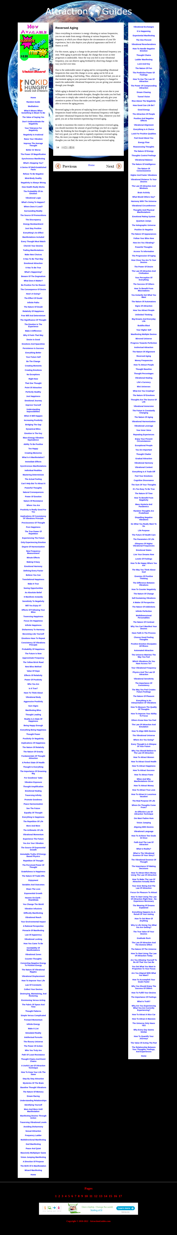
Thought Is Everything (33, 767)
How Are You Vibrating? (143, 243)
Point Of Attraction (33, 387)
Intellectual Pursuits (33, 1037)
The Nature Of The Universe (143, 949)
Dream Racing (33, 1096)
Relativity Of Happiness (33, 311)
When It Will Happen (33, 416)
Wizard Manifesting (33, 1170)
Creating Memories (33, 453)
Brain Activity (144, 192)
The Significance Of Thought (33, 320)
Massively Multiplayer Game (33, 1153)
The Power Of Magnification (33, 154)
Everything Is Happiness (33, 817)
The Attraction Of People (144, 114)
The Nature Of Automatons (144, 301)
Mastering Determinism (33, 475)
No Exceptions (33, 374)
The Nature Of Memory (33, 1092)
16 (115, 1196)
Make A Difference (33, 331)
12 (95, 1196)
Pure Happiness (33, 527)
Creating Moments (33, 366)
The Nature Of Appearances (143, 234)
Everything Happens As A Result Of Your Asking (143, 913)
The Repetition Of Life (33, 821)
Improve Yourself (33, 405)
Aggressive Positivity (33, 701)
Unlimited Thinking (143, 315)
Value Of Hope (33, 671)
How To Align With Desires (144, 731)
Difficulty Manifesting (33, 913)
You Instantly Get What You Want (143, 296)
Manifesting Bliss (33, 710)
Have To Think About (33, 693)
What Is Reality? (143, 849)
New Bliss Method (33, 667)
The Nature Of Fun (143, 68)
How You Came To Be (33, 943)
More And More (33, 826)
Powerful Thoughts (33, 488)
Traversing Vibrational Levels (33, 1122)
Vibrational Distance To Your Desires (144, 180)
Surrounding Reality (33, 211)
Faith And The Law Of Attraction (143, 843)
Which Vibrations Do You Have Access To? (143, 662)
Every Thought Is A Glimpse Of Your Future (143, 745)
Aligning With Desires (144, 827)
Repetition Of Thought (33, 861)
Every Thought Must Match (33, 241)
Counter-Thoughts (33, 959)
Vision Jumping (144, 823)
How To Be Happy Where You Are (143, 564)
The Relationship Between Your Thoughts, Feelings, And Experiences (144, 1049)
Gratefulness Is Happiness (33, 871)
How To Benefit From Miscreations (143, 289)
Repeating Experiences (143, 434)
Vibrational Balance (144, 160)
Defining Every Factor (33, 571)
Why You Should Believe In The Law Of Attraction (143, 752)
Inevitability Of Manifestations (33, 949)
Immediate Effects (33, 462)
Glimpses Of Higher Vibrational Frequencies (143, 544)
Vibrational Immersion (144, 406)
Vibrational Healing (143, 378)
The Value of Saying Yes (33, 117)
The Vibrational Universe (144, 735)
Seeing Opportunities (33, 588)
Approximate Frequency (33, 658)
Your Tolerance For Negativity (33, 129)
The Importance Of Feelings (143, 997)
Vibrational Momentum (33, 834)
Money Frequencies (144, 360)
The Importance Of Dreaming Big (33, 772)
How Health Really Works (33, 187)
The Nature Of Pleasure (143, 696)
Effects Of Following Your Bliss (33, 611)
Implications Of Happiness (33, 743)
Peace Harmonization (33, 804)
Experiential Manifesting (144, 35)
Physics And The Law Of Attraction (144, 673)
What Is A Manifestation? (33, 457)
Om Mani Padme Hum (144, 818)
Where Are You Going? (143, 740)
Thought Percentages (143, 373)
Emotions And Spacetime (33, 344)
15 (110, 1196)
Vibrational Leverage (143, 426)
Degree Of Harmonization (33, 547)
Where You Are (33, 505)
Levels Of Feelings (143, 559)
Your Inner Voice (143, 430)
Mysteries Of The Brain (33, 1083)
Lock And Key (143, 64)
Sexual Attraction (33, 1131)
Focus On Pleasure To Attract (143, 892)
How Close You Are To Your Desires (143, 261)
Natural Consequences (33, 492)
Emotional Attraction (33, 263)
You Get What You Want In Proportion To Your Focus (144, 967)
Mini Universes (144, 387)
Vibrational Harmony (143, 463)
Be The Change (33, 361)
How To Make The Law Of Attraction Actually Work (143, 880)
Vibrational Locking (33, 939)
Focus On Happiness (33, 621)
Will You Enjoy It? (33, 605)
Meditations (33, 106)
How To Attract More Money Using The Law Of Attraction (144, 874)
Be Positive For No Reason (33, 285)
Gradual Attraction (143, 458)
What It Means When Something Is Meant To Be (33, 112)
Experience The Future (33, 839)
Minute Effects (33, 558)
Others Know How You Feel (143, 720)
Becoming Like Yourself (33, 634)
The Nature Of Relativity (33, 747)
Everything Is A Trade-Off (143, 472)
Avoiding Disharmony (33, 1127)
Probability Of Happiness (33, 649)
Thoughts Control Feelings (144, 155)
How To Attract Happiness (144, 766)
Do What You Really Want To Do (144, 525)
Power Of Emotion (33, 496)
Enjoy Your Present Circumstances (143, 440)
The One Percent (143, 40)
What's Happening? (33, 272)
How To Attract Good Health (143, 762)
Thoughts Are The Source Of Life (144, 401)
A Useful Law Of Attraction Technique (33, 1067)
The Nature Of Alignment (144, 352)
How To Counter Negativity (144, 589)
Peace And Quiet (33, 1148)
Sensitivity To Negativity (33, 601)
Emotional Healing (33, 791)
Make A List (33, 1028)
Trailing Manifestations (33, 250)
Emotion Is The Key (33, 433)
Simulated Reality (33, 1033)
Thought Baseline (144, 369)
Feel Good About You (143, 138)
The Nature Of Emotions (144, 395)
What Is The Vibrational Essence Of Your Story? (144, 854)
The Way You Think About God (143, 571)
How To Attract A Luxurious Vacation (143, 795)
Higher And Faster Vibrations (144, 175)
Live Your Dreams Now (143, 554)
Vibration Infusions (33, 909)
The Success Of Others (143, 284)
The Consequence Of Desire (33, 289)
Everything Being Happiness (33, 730)
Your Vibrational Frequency (143, 668)
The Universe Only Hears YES (143, 1024)
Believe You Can (33, 575)
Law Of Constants (33, 985)
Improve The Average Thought (33, 144)
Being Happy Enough (33, 725)
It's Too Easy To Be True (144, 489)
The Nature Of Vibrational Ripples (33, 971)
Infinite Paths (33, 302)
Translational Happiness (33, 579)
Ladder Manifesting (143, 59)
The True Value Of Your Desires (143, 933)
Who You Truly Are (33, 1050)
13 (100, 1196)
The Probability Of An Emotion (33, 192)
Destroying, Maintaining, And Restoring (33, 995)
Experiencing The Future (33, 538)
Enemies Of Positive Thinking (144, 577)
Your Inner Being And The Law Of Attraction (143, 887)
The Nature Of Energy (144, 151)
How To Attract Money (144, 785)
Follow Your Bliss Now (144, 238)
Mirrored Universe (144, 339)
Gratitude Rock (144, 938)
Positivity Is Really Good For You (33, 511)
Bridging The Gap (33, 425)
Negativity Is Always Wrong (33, 183)
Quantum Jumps (143, 221)
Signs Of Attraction (143, 306)
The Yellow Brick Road (33, 662)
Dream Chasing (144, 92)
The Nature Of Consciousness (144, 169)
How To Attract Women (143, 757)
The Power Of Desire (143, 267)
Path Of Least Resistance (33, 1055)
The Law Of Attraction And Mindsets (144, 187)
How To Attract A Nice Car (143, 1014)
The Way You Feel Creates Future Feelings (143, 691)
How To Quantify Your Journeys (144, 1037)
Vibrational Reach (33, 917)
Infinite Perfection (144, 611)
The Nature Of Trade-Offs (33, 876)
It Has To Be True (33, 268)
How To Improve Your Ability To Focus (144, 715)
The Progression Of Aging (144, 256)
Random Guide (33, 102)
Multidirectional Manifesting (33, 1140)
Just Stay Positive (33, 228)
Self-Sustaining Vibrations (144, 598)
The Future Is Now (33, 653)
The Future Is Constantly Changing (144, 411)
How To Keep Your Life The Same (33, 1073)
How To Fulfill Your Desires (143, 993)
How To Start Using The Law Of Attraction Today (144, 954)
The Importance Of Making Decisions (144, 867)
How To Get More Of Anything (144, 919)
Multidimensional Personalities (144, 616)
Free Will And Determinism (33, 316)
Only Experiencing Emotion (33, 542)
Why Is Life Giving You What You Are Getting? (144, 926)
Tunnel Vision (144, 97)
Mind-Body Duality (33, 178)
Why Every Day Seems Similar (144, 1031)
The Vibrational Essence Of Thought (143, 861)
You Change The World (33, 904)
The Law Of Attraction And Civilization (144, 272)
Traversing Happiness (33, 616)
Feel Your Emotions (144, 476)
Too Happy (33, 449)
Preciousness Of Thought (33, 523)
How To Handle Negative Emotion (144, 50)
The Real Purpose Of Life (143, 801)
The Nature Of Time (144, 493)
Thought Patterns (33, 1011)
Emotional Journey (33, 401)
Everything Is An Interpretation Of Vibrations (143, 701)
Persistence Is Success (33, 348)
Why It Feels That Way (33, 335)
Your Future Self (33, 357)
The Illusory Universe (33, 1042)
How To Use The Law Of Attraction (143, 80)
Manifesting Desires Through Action (33, 1117)
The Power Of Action (33, 1046)
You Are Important (144, 450)
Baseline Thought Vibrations (33, 1087)
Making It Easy (33, 562)
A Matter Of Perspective (143, 602)
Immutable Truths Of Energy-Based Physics (33, 855)
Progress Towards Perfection (143, 343)
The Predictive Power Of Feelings (144, 74)
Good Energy (144, 110)
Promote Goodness (33, 800)
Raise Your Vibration (33, 139)
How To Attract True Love (143, 790)
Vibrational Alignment (144, 125)
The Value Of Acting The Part (144, 1043)
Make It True (33, 584)
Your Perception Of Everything (143, 278)
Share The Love (33, 889)
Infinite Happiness (33, 625)
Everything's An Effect (33, 233)
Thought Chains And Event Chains (33, 1060)
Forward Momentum (33, 1020)
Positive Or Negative (143, 230)
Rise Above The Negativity (144, 101)
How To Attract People (144, 365)
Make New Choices (33, 254)
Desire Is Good (33, 339)
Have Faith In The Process (144, 633)
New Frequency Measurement (33, 552)
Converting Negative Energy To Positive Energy (33, 964)
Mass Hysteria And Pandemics (143, 505)
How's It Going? (33, 294)
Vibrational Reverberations (144, 44)
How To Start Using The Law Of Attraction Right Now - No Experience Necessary (144, 899)
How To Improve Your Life (33, 980)
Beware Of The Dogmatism (33, 276)
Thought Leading (33, 715)
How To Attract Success (144, 770)
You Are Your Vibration (33, 843)
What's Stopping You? (33, 163)
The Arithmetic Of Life (33, 830)
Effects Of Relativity (33, 675)
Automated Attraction (144, 650)
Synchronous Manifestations (33, 466)
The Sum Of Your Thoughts (143, 485)
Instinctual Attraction (143, 347)
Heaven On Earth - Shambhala (33, 899)
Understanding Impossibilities (33, 410)
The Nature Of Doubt (33, 307)
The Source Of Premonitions (33, 215)
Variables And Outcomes (33, 885)
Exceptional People (143, 445)
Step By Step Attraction (33, 1079)
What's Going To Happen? (33, 202)
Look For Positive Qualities (143, 134)
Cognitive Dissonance (144, 480)
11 (91, 1196)
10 (86, 1196)
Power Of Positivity (33, 680)
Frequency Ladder (33, 1135)
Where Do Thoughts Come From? (144, 806)
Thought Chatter (143, 454)
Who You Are (33, 684)
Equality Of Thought (33, 813)
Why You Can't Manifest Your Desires (144, 627)
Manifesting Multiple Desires (144, 334)
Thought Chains (143, 55)
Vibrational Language (143, 831)
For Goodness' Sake (33, 778)
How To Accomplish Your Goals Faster (143, 981)
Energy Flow (143, 142)
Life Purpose (144, 530)
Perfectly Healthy (33, 392)
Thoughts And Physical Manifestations (143, 211)
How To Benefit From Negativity (143, 499)
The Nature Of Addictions (143, 607)
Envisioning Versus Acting (33, 1000)
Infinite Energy (33, 1024)
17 (120, 1196)
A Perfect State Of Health (33, 762)
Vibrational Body (33, 697)
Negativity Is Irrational (33, 135)
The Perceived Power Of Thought (33, 866)
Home (91, 165)
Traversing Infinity (33, 795)
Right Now (33, 379)
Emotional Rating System (143, 216)
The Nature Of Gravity (33, 752)
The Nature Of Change (144, 594)
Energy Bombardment (33, 224)
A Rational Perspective (33, 926)
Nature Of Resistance (33, 501)
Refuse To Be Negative (33, 174)
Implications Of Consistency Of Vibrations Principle (33, 517)
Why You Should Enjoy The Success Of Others (143, 987)
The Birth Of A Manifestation (33, 1166)
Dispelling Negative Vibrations (143, 518)
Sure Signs (33, 706)
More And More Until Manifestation (33, 1110)
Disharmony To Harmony (33, 629)
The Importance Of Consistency (143, 684)
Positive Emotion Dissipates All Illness (144, 645)
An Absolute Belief (33, 592)
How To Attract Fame (143, 775)
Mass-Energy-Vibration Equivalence (33, 439)
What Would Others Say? (143, 197)
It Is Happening (144, 31)
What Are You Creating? (143, 391)
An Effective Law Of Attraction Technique (143, 813)
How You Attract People (143, 310)
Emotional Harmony (33, 566)
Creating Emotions (33, 370)
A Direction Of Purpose (33, 1161)
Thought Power (33, 734)
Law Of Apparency (33, 935)
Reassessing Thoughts (143, 147)
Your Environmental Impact (33, 922)
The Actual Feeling (33, 479)
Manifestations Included (33, 237)
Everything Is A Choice (143, 129)
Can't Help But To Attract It (33, 483)
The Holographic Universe (143, 225)
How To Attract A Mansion (143, 1019)
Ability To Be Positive (33, 444)
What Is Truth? (143, 1001)
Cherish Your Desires (33, 246)
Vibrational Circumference (144, 206)
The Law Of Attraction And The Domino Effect (144, 943)
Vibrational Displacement (33, 976)
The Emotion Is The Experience (33, 325)
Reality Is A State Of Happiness (33, 720)
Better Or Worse (33, 150)
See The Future (33, 808)
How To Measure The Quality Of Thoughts (144, 708)
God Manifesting (33, 1144)
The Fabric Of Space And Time (33, 1005)
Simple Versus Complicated (33, 1015)
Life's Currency (144, 382)
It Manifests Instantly (33, 597)
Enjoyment (33, 880)
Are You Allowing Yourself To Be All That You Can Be (144, 961)
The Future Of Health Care (143, 535)
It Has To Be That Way (33, 259)
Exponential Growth (33, 893)
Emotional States (144, 550)
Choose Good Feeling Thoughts (144, 638)
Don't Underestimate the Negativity (33, 122)
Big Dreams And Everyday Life (144, 320)
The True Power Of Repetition (33, 532)
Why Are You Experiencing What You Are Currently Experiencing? (144, 1008)
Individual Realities (33, 470)
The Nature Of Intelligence (143, 164)
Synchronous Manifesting (33, 159)
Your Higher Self (143, 330)
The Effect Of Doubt (33, 298)
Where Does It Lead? (33, 206)
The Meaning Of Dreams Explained (144, 906)
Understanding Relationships (33, 1100)
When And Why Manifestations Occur (143, 780)
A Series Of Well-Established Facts (33, 168)
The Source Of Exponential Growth (33, 848)
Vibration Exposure (33, 782)
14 (105, 1196)
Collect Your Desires (33, 989)
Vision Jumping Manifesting (33, 1157)
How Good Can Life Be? (143, 105)
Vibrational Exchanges (144, 27)
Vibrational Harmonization (143, 421)
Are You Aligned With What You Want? (143, 974)
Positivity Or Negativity (33, 738)
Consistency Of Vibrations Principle (33, 644)
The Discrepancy (33, 220)
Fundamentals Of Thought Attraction (33, 757)
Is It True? (33, 688)
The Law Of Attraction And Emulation (144, 725)
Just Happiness (33, 396)
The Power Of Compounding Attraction (144, 87)
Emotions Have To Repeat (33, 638)
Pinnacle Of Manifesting (33, 930)
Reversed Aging (143, 356)
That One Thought (33, 383)
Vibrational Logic (33, 198)
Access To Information (144, 251)
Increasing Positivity (33, 420)
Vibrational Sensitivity (144, 679)
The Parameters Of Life (143, 539)
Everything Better (33, 353)
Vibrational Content (144, 467)
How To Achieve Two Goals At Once (143, 837)
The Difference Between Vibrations (144, 584)
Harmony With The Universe (144, 201)
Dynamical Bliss (33, 429)
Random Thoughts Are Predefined (144, 512)
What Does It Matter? (33, 281)
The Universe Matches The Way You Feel (144, 656)
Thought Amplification (33, 786)
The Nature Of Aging (143, 417)
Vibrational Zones (33, 954)
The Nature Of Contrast (143, 622)
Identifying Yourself (33, 1105)
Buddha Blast (144, 325)
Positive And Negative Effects (144, 119)
